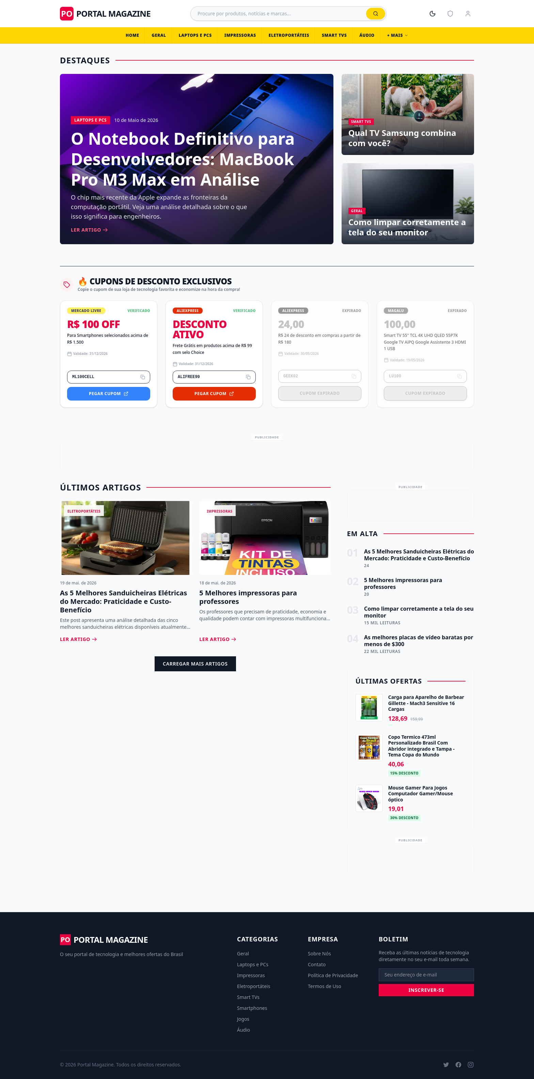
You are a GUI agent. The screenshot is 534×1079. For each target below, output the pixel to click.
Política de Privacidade (333, 975)
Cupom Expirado (320, 393)
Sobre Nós (319, 953)
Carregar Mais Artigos (195, 663)
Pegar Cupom (108, 393)
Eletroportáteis (289, 35)
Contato (317, 964)
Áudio (366, 35)
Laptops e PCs (195, 35)
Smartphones (252, 1008)
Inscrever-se (426, 990)
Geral (159, 35)
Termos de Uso (324, 986)
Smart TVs (334, 35)
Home (132, 35)
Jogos (243, 1019)
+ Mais (397, 35)
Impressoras (240, 35)
